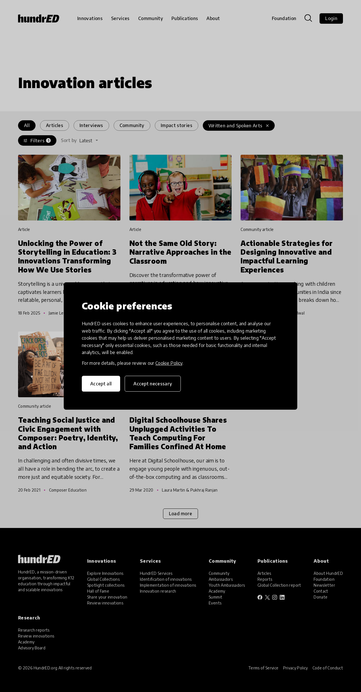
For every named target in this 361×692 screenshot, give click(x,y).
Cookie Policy (168, 363)
